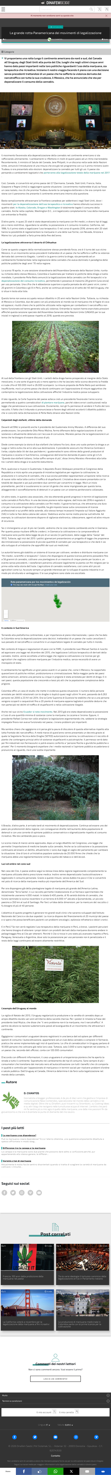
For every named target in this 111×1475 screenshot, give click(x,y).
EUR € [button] (68, 1425)
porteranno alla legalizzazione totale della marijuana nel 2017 (77, 172)
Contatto (55, 1455)
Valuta (61, 1424)
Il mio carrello (106, 9)
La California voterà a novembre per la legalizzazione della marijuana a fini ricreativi (26, 1322)
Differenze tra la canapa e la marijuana (24, 1148)
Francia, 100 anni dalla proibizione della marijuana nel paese (23, 1277)
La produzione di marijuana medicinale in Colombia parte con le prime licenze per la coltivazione (79, 1324)
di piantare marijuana (53, 402)
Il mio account (99, 9)
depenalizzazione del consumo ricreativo (23, 280)
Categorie (7, 51)
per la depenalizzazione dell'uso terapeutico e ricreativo (43, 204)
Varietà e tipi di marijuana (17, 1161)
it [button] (47, 1425)
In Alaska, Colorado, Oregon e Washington (38, 207)
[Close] (106, 16)
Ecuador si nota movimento (37, 711)
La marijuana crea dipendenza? (19, 1135)
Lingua (41, 1424)
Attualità (57, 27)
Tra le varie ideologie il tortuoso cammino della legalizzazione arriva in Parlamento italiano (82, 1277)
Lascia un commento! (56, 1379)
